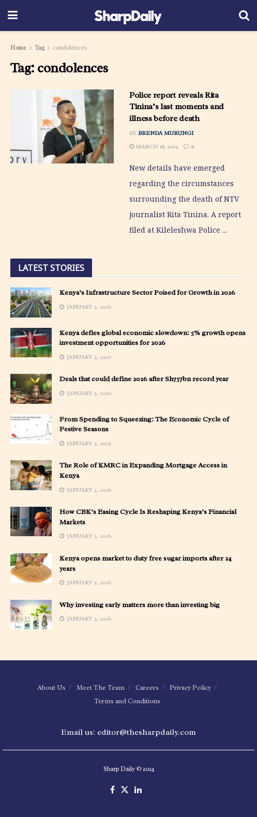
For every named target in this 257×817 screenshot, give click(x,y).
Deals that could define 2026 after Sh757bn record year (144, 378)
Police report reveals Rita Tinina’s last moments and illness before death (176, 107)
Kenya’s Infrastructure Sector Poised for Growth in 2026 (147, 292)
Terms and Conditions (127, 701)
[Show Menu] (13, 15)
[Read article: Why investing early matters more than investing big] (31, 614)
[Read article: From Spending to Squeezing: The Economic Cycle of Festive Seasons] (31, 429)
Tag (39, 47)
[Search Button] (244, 15)
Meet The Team (101, 687)
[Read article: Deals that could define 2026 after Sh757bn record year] (31, 388)
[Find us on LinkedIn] (138, 790)
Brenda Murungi (166, 133)
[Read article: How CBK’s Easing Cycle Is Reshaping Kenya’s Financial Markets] (31, 521)
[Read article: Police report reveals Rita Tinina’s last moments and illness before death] (62, 126)
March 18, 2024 (153, 146)
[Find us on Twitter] (124, 790)
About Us (51, 687)
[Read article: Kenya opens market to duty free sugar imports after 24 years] (31, 568)
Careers (147, 687)
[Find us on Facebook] (112, 790)
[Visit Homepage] (128, 15)
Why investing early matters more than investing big (139, 604)
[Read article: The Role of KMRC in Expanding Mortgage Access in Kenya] (31, 475)
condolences (70, 47)
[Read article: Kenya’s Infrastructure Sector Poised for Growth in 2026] (31, 302)
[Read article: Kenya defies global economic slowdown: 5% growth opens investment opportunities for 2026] (31, 342)
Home (18, 47)
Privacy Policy (190, 687)
